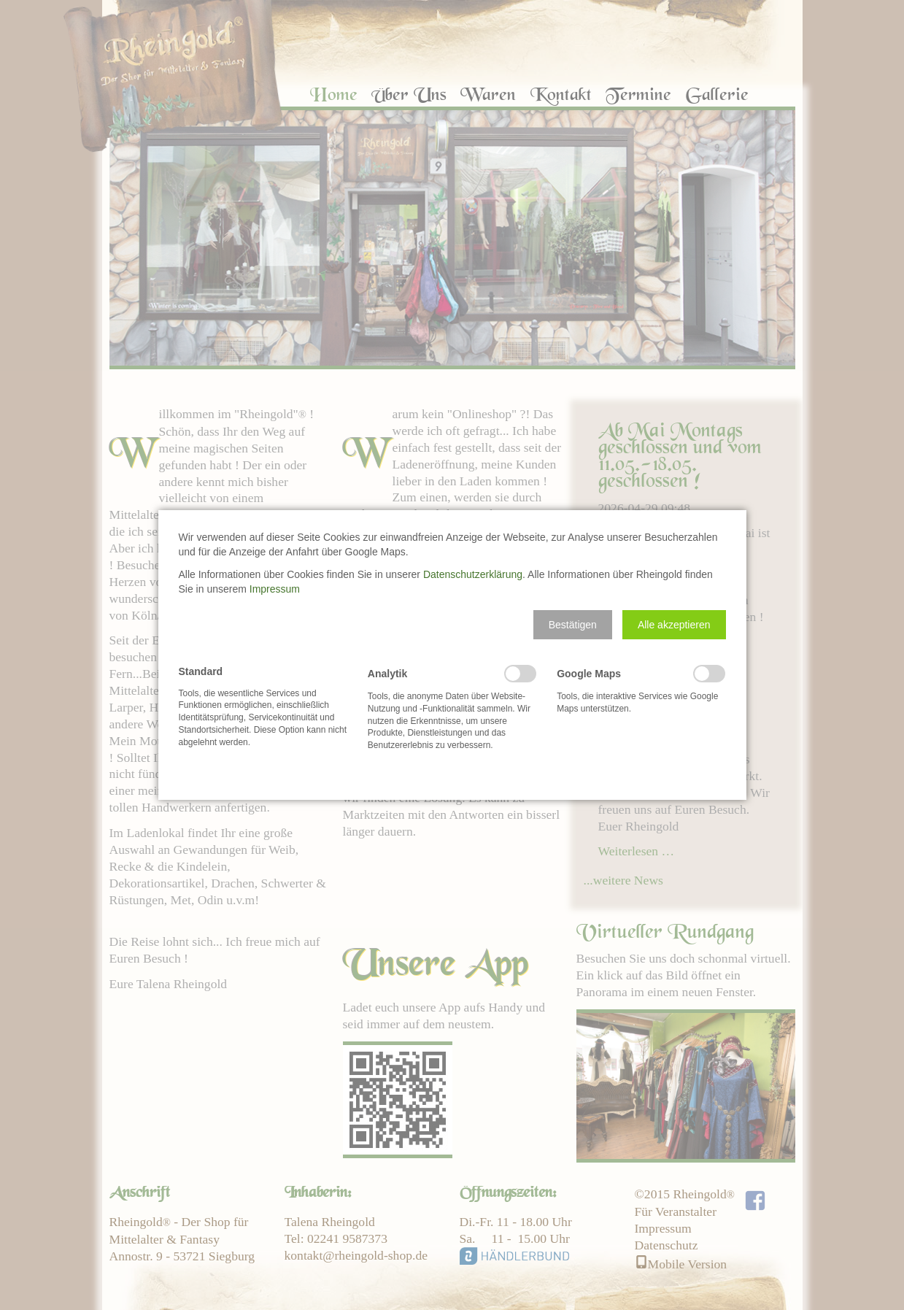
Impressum (275, 589)
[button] (572, 624)
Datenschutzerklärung (472, 574)
